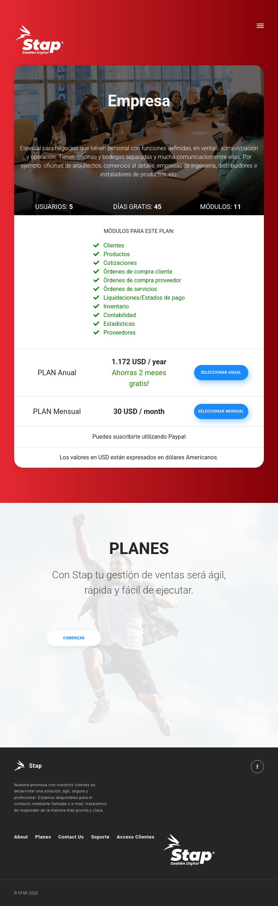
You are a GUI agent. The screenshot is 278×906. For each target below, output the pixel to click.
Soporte (100, 837)
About (21, 837)
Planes (43, 837)
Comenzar (74, 638)
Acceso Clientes (136, 837)
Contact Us (71, 837)
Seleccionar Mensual (221, 411)
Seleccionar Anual (221, 372)
